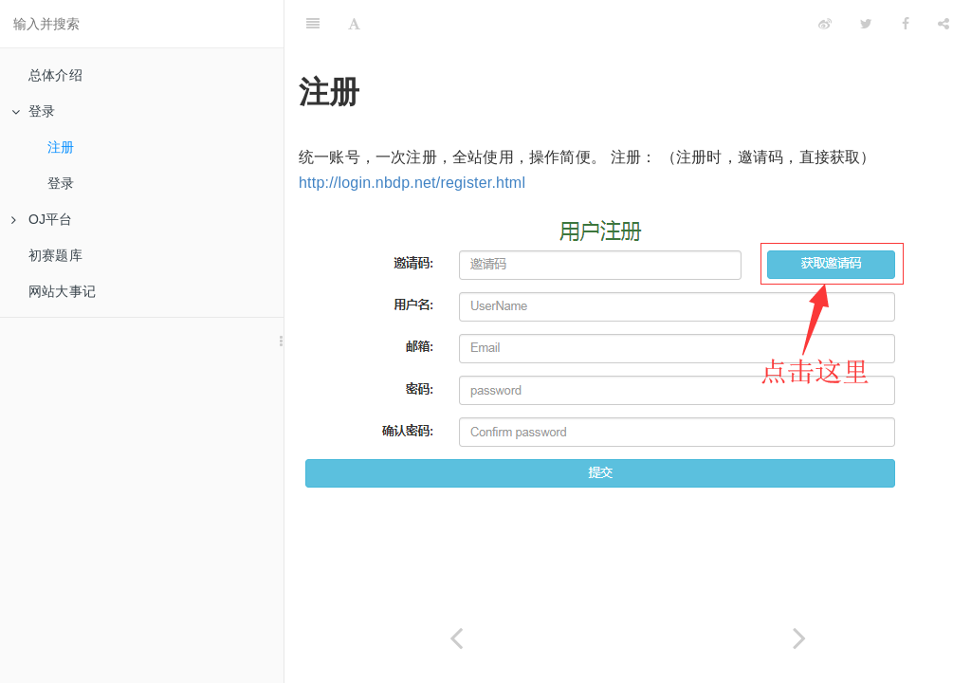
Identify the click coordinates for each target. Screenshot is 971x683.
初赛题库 (55, 255)
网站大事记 (62, 291)
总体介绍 (55, 75)
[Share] (943, 23)
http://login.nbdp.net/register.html (412, 183)
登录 (33, 111)
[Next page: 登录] (799, 638)
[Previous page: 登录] (456, 638)
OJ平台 (42, 219)
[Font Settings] (354, 23)
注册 (60, 147)
